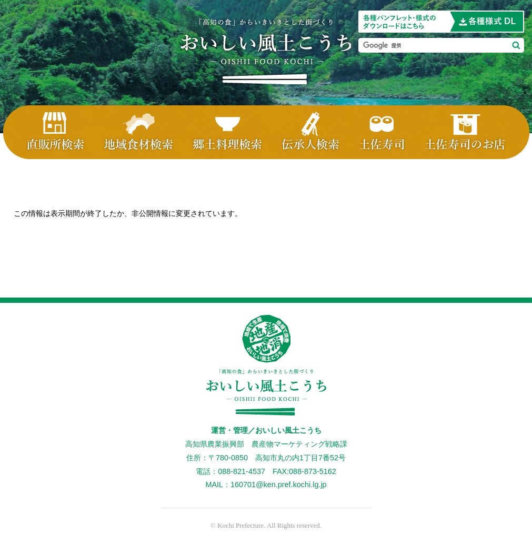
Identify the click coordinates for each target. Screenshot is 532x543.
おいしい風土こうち (266, 51)
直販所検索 (49, 132)
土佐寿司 (382, 132)
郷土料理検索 (227, 132)
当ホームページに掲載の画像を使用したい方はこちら (441, 22)
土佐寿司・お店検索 (472, 132)
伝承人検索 (311, 132)
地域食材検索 (139, 132)
